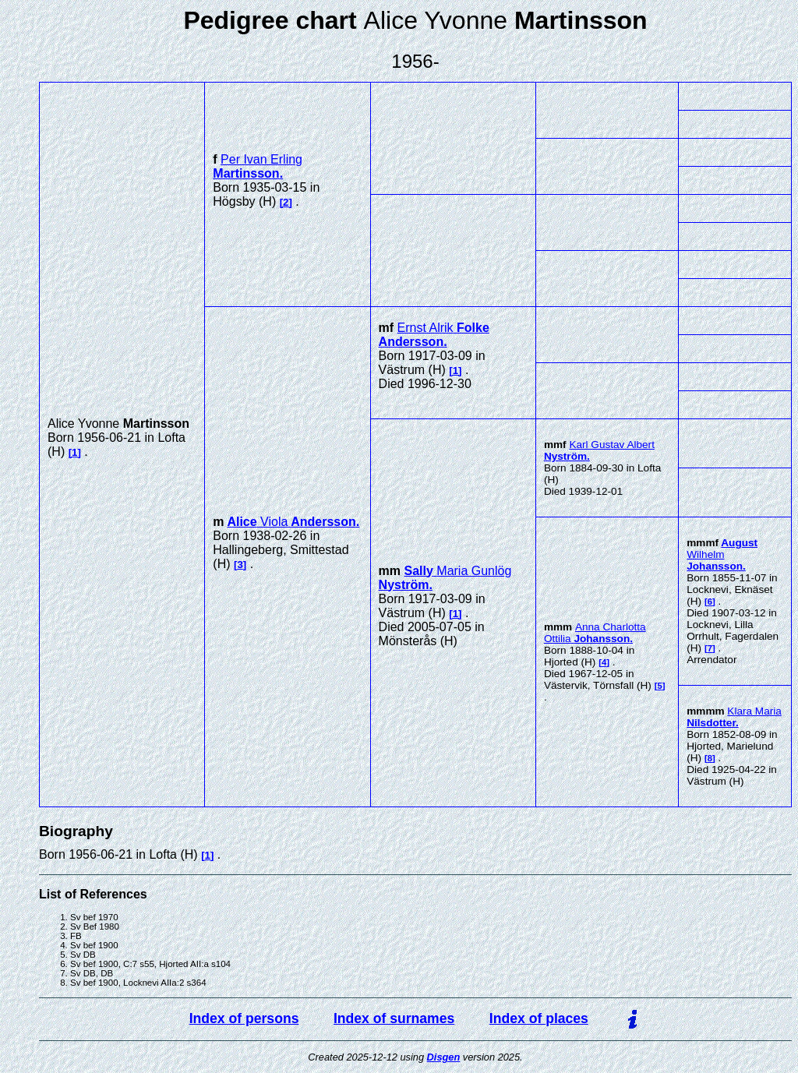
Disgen (444, 1057)
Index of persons (244, 1018)
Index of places (538, 1018)
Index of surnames (394, 1018)
